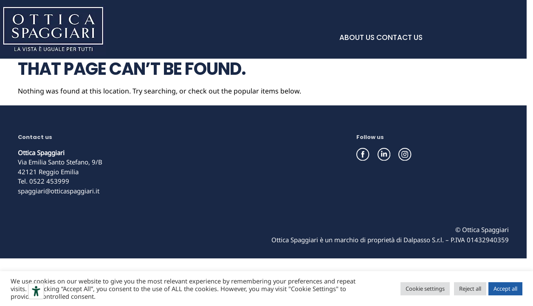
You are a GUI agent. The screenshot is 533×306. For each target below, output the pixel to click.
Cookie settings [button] (425, 288)
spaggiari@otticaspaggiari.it (58, 191)
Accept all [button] (505, 288)
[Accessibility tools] (36, 291)
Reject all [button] (470, 288)
